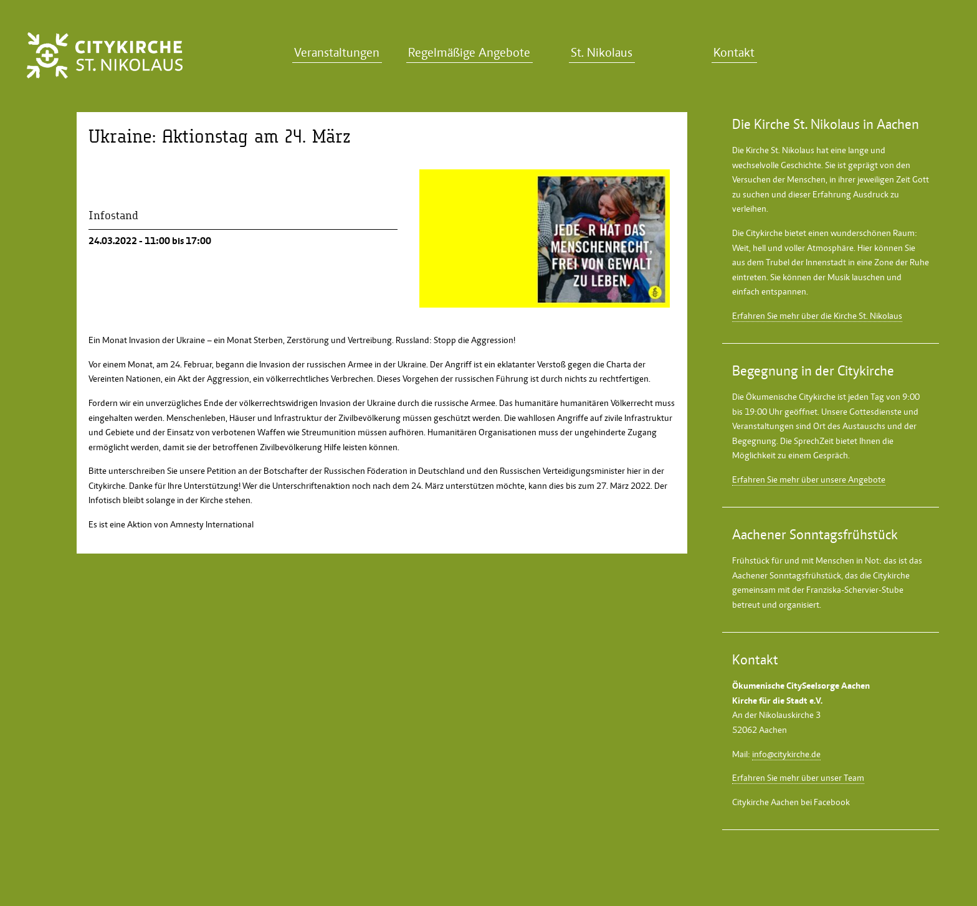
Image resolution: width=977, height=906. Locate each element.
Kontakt (734, 52)
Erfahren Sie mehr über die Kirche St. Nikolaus (817, 315)
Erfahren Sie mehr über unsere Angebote (808, 479)
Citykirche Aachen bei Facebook (791, 802)
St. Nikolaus (601, 52)
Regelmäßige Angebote (469, 52)
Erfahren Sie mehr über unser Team (798, 777)
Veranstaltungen (336, 52)
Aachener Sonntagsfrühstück (786, 575)
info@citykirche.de (786, 754)
